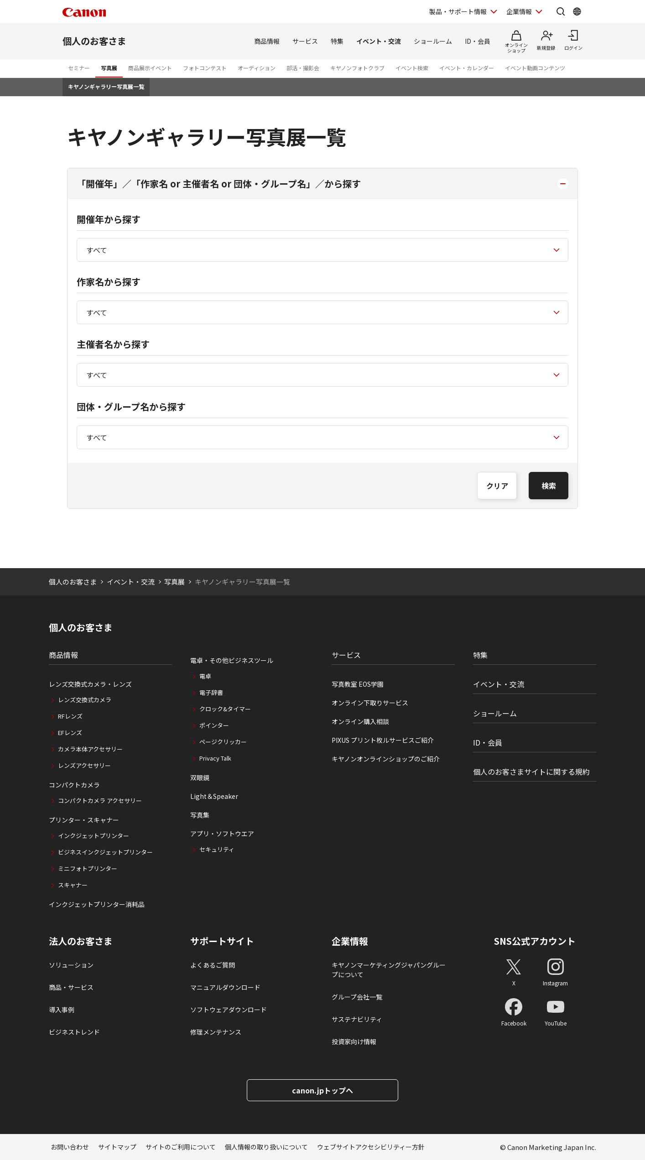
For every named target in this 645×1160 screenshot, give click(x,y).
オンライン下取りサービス (370, 702)
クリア (497, 485)
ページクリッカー (223, 741)
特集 (337, 41)
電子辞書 (211, 692)
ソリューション (71, 964)
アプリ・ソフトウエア (222, 833)
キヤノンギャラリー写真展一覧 (106, 86)
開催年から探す (108, 219)
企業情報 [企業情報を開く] (519, 11)
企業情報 (350, 941)
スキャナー (73, 884)
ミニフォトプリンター (87, 868)
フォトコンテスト (205, 68)
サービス (305, 41)
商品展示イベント (150, 68)
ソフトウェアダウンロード (228, 1009)
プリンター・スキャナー (84, 819)
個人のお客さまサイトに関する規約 (531, 771)
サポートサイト (222, 941)
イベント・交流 (378, 41)
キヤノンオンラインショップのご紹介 (386, 758)
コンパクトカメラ (74, 784)
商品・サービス (71, 987)
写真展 (109, 68)
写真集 (199, 814)
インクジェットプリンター (93, 835)
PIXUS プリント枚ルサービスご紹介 (383, 740)
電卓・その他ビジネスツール (231, 660)
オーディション (257, 68)
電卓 (205, 676)
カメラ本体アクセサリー (90, 749)
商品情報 (267, 41)
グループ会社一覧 (357, 996)
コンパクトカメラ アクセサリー (100, 800)
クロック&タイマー (225, 708)
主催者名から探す (113, 344)
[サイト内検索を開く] (560, 11)
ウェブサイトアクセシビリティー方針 (371, 1146)
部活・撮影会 (302, 68)
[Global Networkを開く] (577, 11)
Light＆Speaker (214, 796)
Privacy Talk (215, 758)
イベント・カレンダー (466, 68)
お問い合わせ (70, 1146)
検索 (548, 485)
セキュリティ (216, 849)
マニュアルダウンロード (225, 987)
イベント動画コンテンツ (535, 68)
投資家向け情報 (354, 1041)
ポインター (214, 725)
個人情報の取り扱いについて (266, 1146)
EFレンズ (70, 732)
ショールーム (433, 41)
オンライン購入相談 (360, 721)
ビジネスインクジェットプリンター (105, 852)
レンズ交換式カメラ (84, 699)
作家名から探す (108, 281)
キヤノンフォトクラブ (357, 68)
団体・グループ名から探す (131, 406)
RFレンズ (70, 716)
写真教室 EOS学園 (358, 684)
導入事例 (61, 1009)
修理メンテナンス (215, 1031)
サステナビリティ (357, 1019)
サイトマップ (117, 1146)
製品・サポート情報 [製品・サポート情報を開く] (458, 11)
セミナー (79, 68)
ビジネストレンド (74, 1031)
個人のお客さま (94, 40)
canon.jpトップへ (322, 1090)
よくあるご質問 (212, 964)
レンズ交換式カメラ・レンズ (90, 684)
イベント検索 (411, 68)
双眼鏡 (199, 777)
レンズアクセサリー (84, 765)
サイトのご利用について (181, 1146)
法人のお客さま (81, 941)
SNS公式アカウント (535, 941)
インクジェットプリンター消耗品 (97, 904)
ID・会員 (477, 41)
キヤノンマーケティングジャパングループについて (389, 969)
